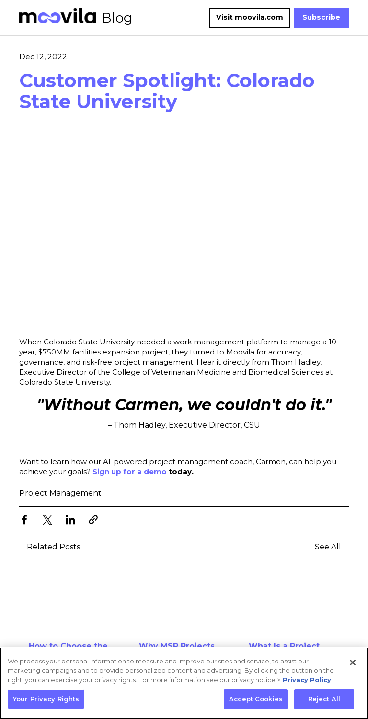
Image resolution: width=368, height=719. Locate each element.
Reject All (324, 699)
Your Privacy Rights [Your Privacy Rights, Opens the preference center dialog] (46, 699)
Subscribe (321, 17)
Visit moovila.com (249, 17)
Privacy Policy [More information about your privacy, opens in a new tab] (307, 680)
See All (328, 546)
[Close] (352, 662)
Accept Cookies (256, 699)
